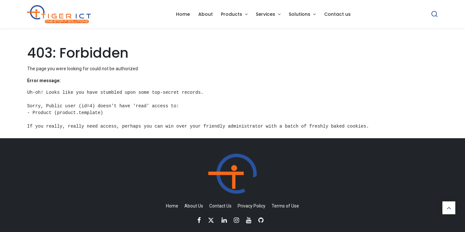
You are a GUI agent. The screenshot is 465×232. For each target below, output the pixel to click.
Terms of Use (285, 205)
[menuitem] (183, 14)
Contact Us (220, 205)
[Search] (434, 14)
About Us (193, 205)
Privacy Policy (251, 205)
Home (172, 205)
